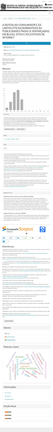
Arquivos (10, 18)
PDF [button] (26, 43)
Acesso (50, 1)
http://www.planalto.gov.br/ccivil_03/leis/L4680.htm (35, 253)
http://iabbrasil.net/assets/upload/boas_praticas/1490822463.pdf (17, 284)
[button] (5, 237)
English (8, 333)
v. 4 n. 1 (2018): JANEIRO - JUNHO (22, 18)
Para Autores (8, 396)
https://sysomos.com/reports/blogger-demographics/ (37, 286)
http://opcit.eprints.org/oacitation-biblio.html (16, 186)
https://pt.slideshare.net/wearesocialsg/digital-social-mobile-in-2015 (19, 315)
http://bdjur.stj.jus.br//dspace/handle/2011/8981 (31, 271)
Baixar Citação (21, 129)
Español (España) (11, 336)
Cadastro (44, 1)
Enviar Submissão (9, 321)
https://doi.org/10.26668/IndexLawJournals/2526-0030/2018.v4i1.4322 (22, 50)
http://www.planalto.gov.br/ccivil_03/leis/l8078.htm (29, 263)
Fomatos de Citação (10, 129)
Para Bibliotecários (9, 399)
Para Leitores (8, 393)
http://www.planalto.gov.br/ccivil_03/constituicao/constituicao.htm (19, 259)
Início (5, 18)
